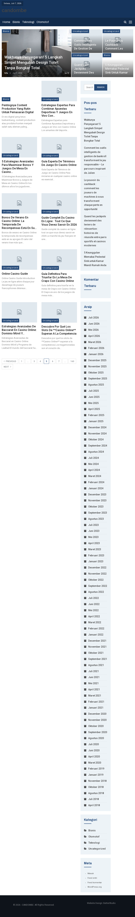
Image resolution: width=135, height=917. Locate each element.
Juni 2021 (93, 677)
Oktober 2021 (96, 652)
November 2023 (97, 500)
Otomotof (43, 21)
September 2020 (97, 732)
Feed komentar (95, 882)
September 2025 (97, 378)
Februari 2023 (96, 555)
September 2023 (97, 512)
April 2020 (94, 756)
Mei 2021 (93, 683)
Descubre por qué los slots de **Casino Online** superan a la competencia (58, 330)
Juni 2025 (93, 397)
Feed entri (92, 878)
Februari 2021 (96, 701)
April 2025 (94, 409)
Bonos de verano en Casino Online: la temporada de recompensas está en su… (19, 223)
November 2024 (97, 433)
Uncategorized (80, 31)
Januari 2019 (95, 774)
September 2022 (97, 586)
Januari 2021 (95, 707)
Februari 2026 (96, 348)
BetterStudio (109, 903)
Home (6, 21)
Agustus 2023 (96, 518)
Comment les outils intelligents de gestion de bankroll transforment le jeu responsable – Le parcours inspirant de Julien (95, 160)
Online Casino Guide (15, 273)
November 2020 (97, 720)
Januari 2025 (95, 421)
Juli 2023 (93, 525)
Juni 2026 (93, 323)
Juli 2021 (93, 671)
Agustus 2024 (96, 451)
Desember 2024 (97, 427)
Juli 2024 (93, 457)
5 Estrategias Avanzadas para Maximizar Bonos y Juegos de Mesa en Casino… (18, 167)
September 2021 (97, 659)
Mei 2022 (93, 610)
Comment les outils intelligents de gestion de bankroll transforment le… (86, 48)
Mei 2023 (93, 537)
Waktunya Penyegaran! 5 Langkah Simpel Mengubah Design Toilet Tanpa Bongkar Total (33, 62)
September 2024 (97, 445)
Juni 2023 (93, 531)
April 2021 (94, 689)
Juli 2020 (93, 744)
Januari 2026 (95, 354)
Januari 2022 (95, 634)
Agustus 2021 (96, 665)
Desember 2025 (97, 360)
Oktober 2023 (96, 506)
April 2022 (94, 616)
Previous (10, 361)
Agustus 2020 (96, 738)
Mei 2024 (93, 464)
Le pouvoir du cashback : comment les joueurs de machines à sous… (117, 48)
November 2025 (97, 366)
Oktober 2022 (96, 579)
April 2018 (94, 805)
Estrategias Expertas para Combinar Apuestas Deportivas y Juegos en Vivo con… (58, 110)
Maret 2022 (94, 622)
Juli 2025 (93, 390)
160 (72, 361)
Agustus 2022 (96, 591)
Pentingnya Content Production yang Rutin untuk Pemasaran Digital (18, 109)
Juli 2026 (93, 317)
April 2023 (94, 543)
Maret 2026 (94, 342)
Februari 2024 (96, 482)
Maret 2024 (94, 476)
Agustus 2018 (96, 793)
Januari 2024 (95, 488)
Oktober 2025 (96, 372)
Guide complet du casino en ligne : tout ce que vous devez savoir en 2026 (59, 221)
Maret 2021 (94, 695)
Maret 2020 (94, 762)
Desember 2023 (97, 494)
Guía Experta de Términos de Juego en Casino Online (58, 163)
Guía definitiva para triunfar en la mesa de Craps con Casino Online (57, 277)
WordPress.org (95, 887)
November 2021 (97, 646)
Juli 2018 (93, 799)
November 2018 (97, 780)
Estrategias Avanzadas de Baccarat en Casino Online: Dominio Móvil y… (19, 330)
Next (7, 366)
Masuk (91, 873)
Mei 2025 (93, 403)
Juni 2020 (93, 750)
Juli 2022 (93, 598)
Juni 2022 (93, 604)
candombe (14, 10)
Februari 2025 (96, 415)
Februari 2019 (96, 768)
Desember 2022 (97, 567)
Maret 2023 (94, 549)
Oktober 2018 (96, 787)
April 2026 (94, 336)
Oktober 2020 (96, 726)
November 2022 (97, 573)
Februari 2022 (96, 628)
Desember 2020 (97, 713)
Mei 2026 (93, 329)
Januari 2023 (95, 561)
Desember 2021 (97, 640)
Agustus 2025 (96, 384)
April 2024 (94, 470)
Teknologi (28, 21)
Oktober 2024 (96, 439)
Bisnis (16, 21)
